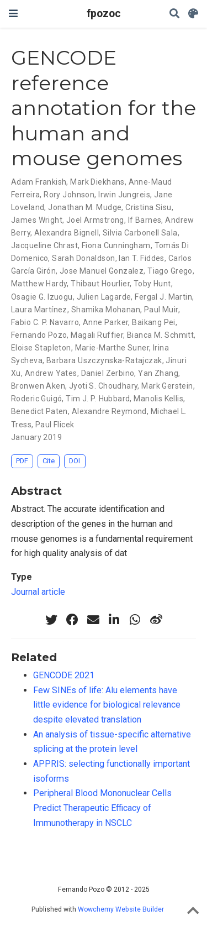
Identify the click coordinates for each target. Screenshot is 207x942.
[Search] (174, 14)
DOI (74, 461)
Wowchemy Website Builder (121, 909)
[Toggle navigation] (13, 13)
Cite (49, 461)
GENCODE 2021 (63, 675)
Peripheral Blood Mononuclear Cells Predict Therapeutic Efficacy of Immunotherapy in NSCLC (102, 808)
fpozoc (104, 13)
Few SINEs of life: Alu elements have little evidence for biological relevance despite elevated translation (107, 705)
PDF (22, 461)
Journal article (38, 592)
